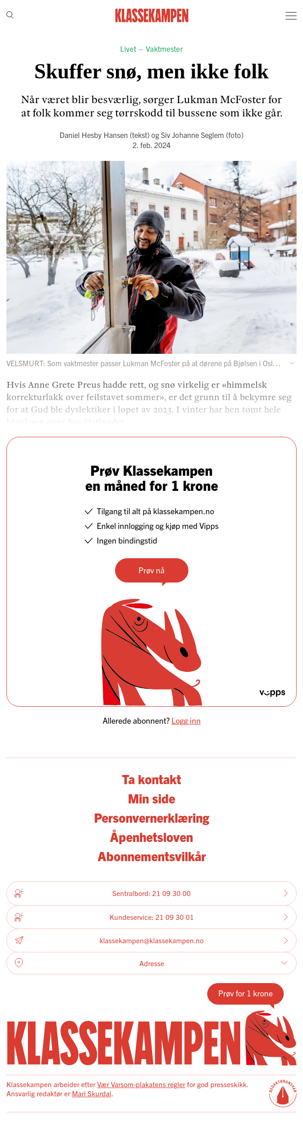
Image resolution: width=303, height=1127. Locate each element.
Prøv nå (151, 570)
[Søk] (9, 16)
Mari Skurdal (91, 1093)
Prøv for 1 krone (245, 993)
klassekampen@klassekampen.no (151, 940)
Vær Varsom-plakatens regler (141, 1084)
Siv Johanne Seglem (192, 134)
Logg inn (186, 720)
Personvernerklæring (151, 817)
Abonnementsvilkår (152, 855)
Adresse (151, 963)
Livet (128, 48)
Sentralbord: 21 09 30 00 (151, 893)
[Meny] (291, 15)
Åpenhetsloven (151, 836)
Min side (151, 798)
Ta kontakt (151, 778)
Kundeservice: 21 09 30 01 (151, 917)
